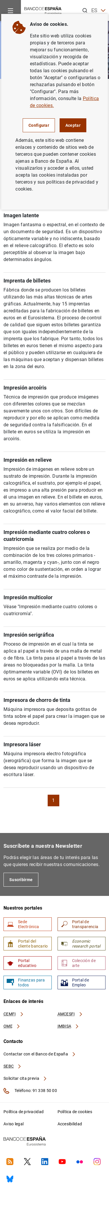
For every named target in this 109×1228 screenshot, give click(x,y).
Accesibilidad (70, 1124)
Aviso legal (13, 1124)
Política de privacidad (23, 1111)
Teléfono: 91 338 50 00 (30, 1091)
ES (98, 10)
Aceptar (73, 125)
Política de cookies (75, 1111)
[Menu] (10, 10)
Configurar (38, 125)
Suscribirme (21, 879)
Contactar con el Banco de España (39, 1054)
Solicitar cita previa (25, 1078)
